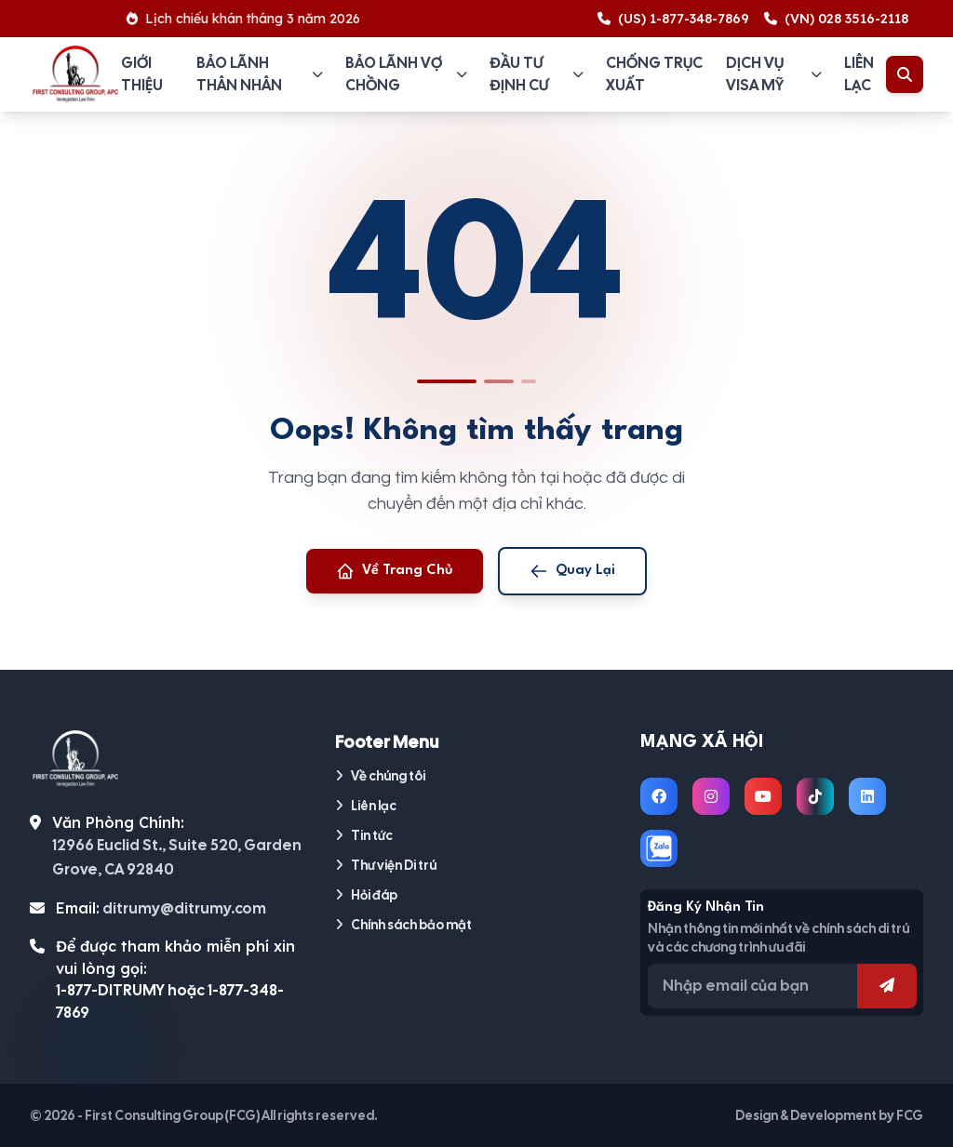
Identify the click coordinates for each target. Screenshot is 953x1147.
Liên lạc (859, 74)
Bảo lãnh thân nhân (259, 74)
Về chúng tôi (380, 775)
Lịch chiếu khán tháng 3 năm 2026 (250, 18)
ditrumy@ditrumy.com (184, 908)
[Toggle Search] (904, 74)
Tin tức (364, 835)
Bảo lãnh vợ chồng (406, 74)
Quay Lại (572, 571)
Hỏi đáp (366, 895)
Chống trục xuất (654, 74)
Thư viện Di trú (385, 865)
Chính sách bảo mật (403, 924)
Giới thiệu (142, 74)
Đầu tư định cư (537, 74)
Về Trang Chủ (394, 571)
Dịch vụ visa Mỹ (774, 74)
